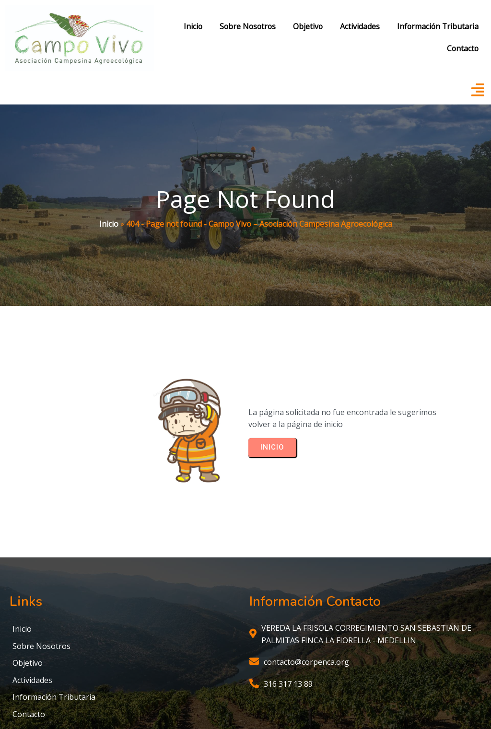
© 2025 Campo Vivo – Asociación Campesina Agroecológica (245, 694)
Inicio (108, 188)
